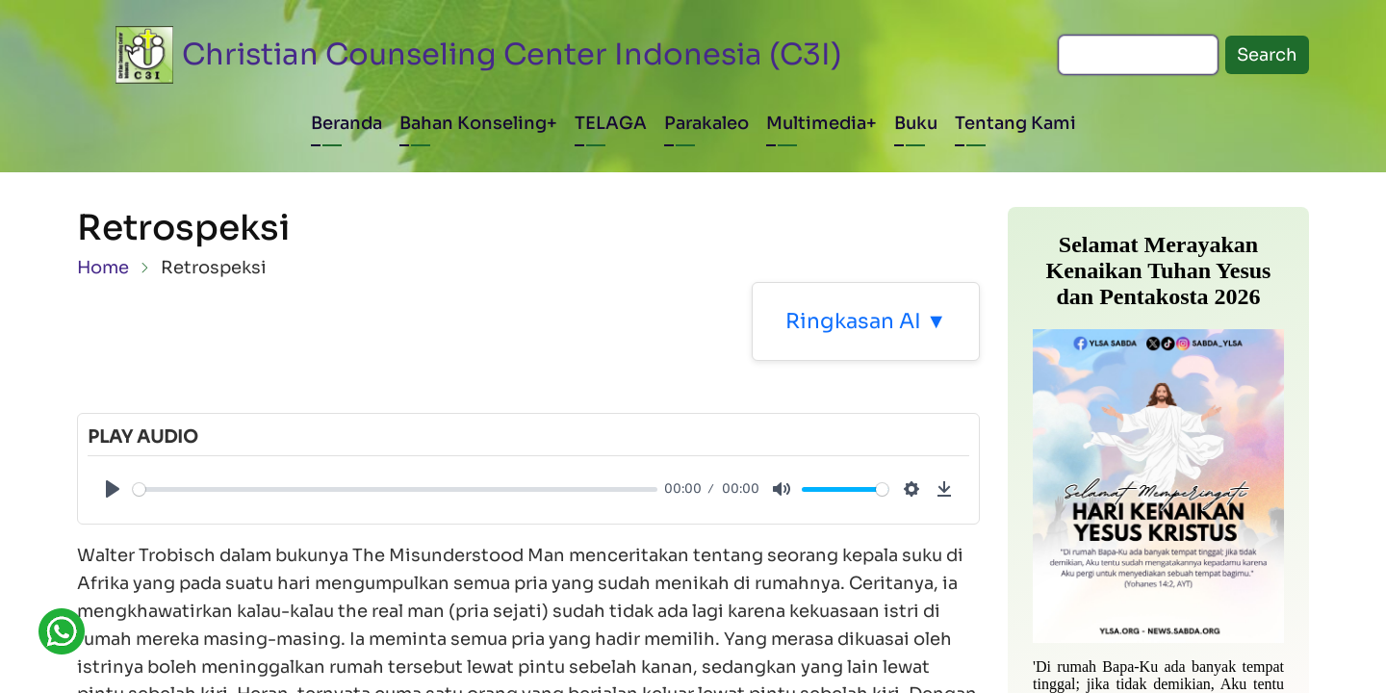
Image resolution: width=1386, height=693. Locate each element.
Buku (915, 123)
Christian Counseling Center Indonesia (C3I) (512, 54)
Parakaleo (706, 123)
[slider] (395, 489)
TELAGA (611, 123)
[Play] (112, 489)
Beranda (346, 123)
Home (103, 267)
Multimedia (816, 123)
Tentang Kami (1015, 123)
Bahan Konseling (473, 123)
